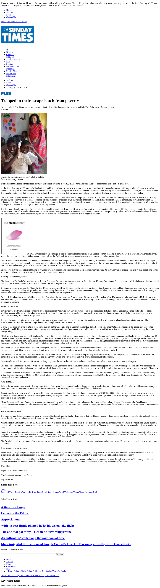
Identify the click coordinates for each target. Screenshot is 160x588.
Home (8, 10)
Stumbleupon (53, 492)
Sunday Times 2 (13, 59)
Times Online (21, 21)
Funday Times (12, 71)
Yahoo (76, 492)
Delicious (33, 492)
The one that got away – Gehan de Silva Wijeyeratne (36, 531)
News (9, 52)
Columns (10, 54)
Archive (9, 12)
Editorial (10, 57)
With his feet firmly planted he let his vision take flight (37, 525)
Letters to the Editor (15, 513)
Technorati (68, 492)
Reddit (61, 492)
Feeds (8, 15)
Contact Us (11, 17)
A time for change (13, 507)
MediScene (11, 73)
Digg (39, 492)
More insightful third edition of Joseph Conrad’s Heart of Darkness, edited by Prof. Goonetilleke (66, 544)
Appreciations (10, 519)
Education (11, 76)
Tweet (3, 490)
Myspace (89, 492)
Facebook (5, 492)
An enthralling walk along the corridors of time (33, 538)
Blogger (82, 492)
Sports (9, 64)
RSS (95, 492)
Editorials (10, 21)
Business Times (12, 66)
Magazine (11, 69)
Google (44, 492)
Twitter (12, 492)
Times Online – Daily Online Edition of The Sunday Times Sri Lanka (36, 571)
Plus (8, 62)
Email (17, 492)
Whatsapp (25, 492)
